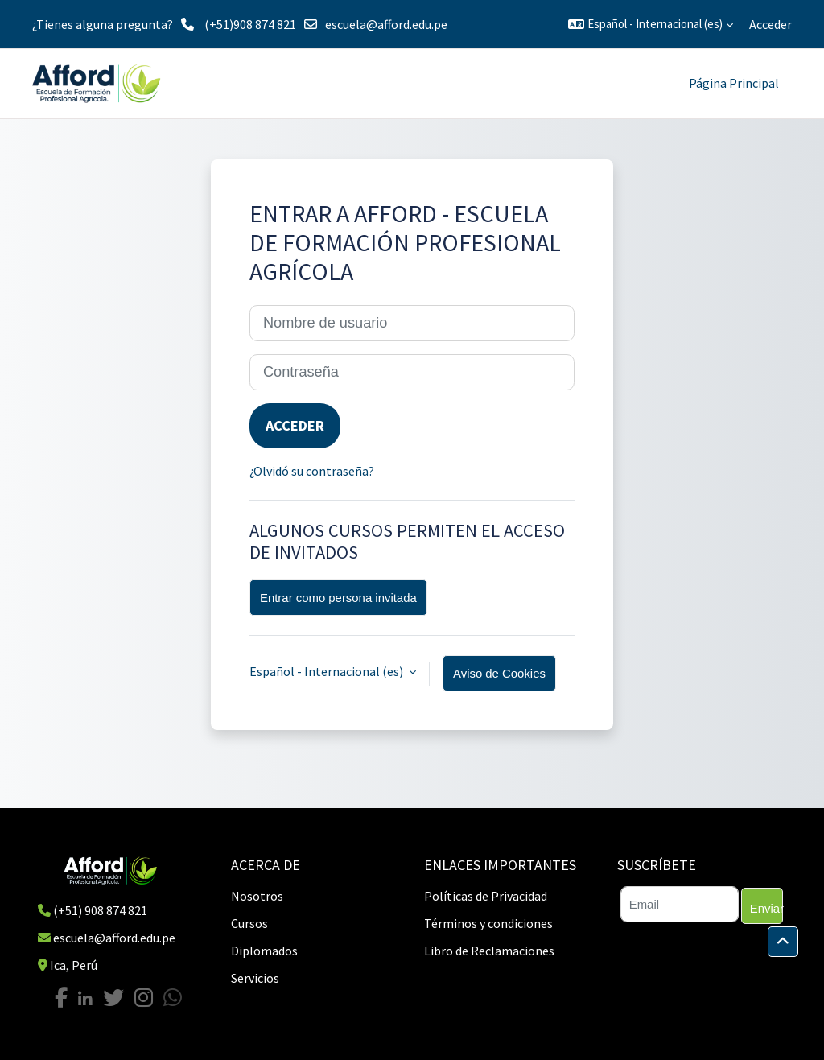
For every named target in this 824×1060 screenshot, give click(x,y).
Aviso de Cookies (499, 673)
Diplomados (264, 950)
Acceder (770, 24)
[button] (650, 24)
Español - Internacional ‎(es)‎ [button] (327, 671)
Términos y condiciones (488, 923)
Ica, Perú (73, 965)
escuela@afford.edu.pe (386, 24)
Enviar (767, 908)
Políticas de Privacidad (485, 896)
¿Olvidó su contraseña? (311, 471)
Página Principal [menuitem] (734, 83)
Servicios (255, 978)
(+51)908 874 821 (250, 24)
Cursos (249, 923)
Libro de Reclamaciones (489, 950)
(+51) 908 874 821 (100, 910)
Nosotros (257, 896)
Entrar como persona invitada (338, 597)
